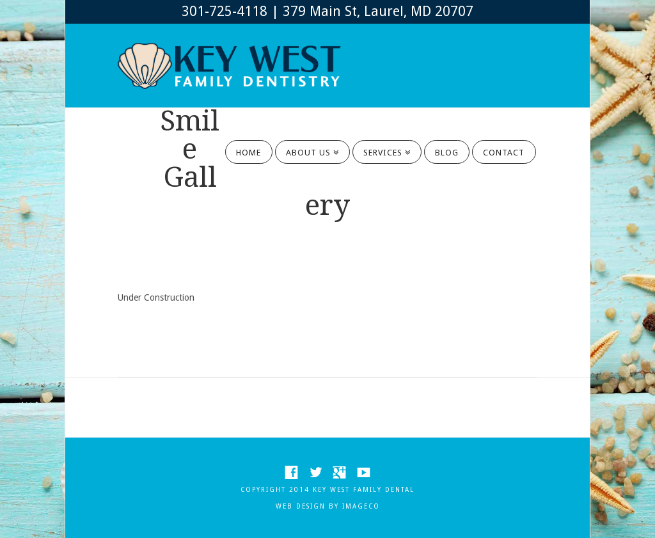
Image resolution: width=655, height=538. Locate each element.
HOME (248, 152)
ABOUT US (310, 148)
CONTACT (504, 152)
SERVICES (385, 148)
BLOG (447, 152)
